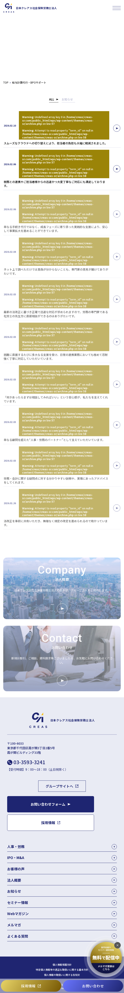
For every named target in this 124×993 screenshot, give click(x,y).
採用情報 (28, 985)
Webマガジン (62, 913)
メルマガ (62, 925)
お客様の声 (62, 869)
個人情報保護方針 (62, 964)
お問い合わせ (93, 985)
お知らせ (67, 100)
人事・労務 (16, 846)
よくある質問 (62, 936)
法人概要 (62, 880)
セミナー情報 (62, 902)
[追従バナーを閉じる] (117, 945)
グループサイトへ (59, 786)
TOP (5, 82)
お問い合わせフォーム (48, 804)
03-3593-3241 (29, 762)
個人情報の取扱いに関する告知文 (62, 975)
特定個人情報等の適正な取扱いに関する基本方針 (62, 969)
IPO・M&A (15, 857)
